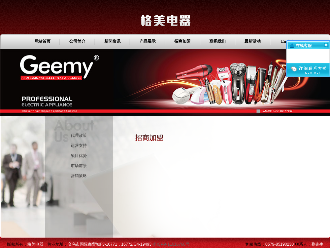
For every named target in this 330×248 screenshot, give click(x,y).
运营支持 (79, 145)
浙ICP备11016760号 (171, 244)
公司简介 (77, 41)
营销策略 (79, 175)
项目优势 (79, 155)
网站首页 (42, 41)
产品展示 (147, 41)
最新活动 (252, 41)
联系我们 (217, 41)
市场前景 (79, 165)
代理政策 (79, 135)
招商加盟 (182, 41)
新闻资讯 (112, 41)
